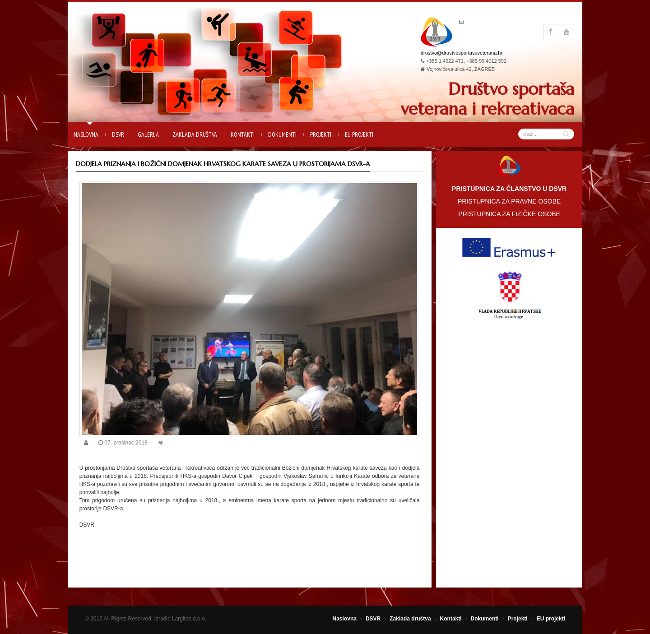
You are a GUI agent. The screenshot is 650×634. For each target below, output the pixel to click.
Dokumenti (282, 134)
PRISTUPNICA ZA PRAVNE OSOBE (509, 201)
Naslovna (86, 134)
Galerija (148, 134)
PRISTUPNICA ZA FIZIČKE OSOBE (509, 214)
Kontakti (243, 134)
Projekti (320, 134)
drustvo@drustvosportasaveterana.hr (461, 53)
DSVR (118, 134)
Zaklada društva (194, 134)
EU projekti (359, 134)
